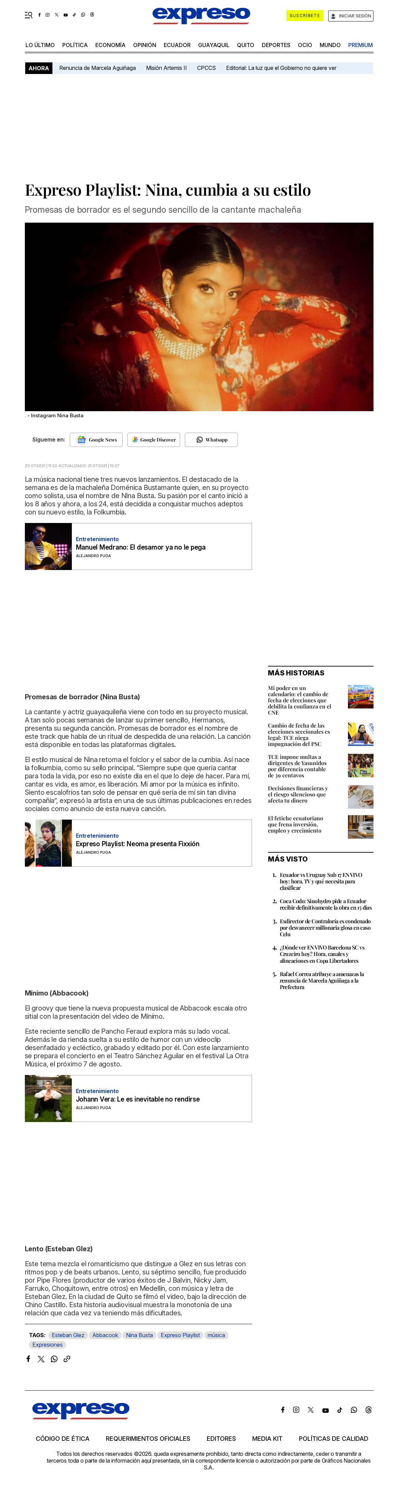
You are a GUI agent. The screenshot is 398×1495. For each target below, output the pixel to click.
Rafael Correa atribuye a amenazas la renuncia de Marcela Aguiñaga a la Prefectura (322, 980)
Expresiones (47, 1344)
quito (245, 45)
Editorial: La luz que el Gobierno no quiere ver (281, 67)
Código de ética (63, 1439)
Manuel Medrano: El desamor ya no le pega (141, 547)
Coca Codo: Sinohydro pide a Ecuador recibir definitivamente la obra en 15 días (326, 904)
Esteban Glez (68, 1335)
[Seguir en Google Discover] (153, 440)
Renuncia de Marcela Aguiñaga (97, 67)
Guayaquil (213, 45)
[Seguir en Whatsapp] (211, 440)
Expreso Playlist (180, 1335)
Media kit (267, 1439)
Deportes (276, 45)
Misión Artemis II (166, 67)
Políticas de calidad (333, 1439)
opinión (144, 45)
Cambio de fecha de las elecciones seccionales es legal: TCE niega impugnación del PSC (299, 734)
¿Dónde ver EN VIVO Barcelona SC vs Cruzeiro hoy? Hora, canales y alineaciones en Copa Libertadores (322, 954)
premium (360, 45)
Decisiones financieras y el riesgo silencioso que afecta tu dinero (298, 794)
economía (110, 45)
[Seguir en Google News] (96, 440)
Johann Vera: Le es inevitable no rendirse (138, 1099)
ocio (305, 45)
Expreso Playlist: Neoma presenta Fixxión (138, 844)
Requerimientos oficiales (148, 1439)
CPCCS (206, 67)
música (216, 1335)
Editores (221, 1439)
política (75, 45)
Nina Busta (139, 1335)
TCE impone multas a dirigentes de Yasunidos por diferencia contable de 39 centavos (297, 766)
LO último (40, 45)
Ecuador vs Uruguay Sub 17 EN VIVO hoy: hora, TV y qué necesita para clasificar (321, 881)
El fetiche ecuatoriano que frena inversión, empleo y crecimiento (295, 824)
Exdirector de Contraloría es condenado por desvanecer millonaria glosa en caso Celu (325, 927)
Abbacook (105, 1335)
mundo (330, 45)
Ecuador (177, 45)
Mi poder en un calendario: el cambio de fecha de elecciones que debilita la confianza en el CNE (299, 700)
